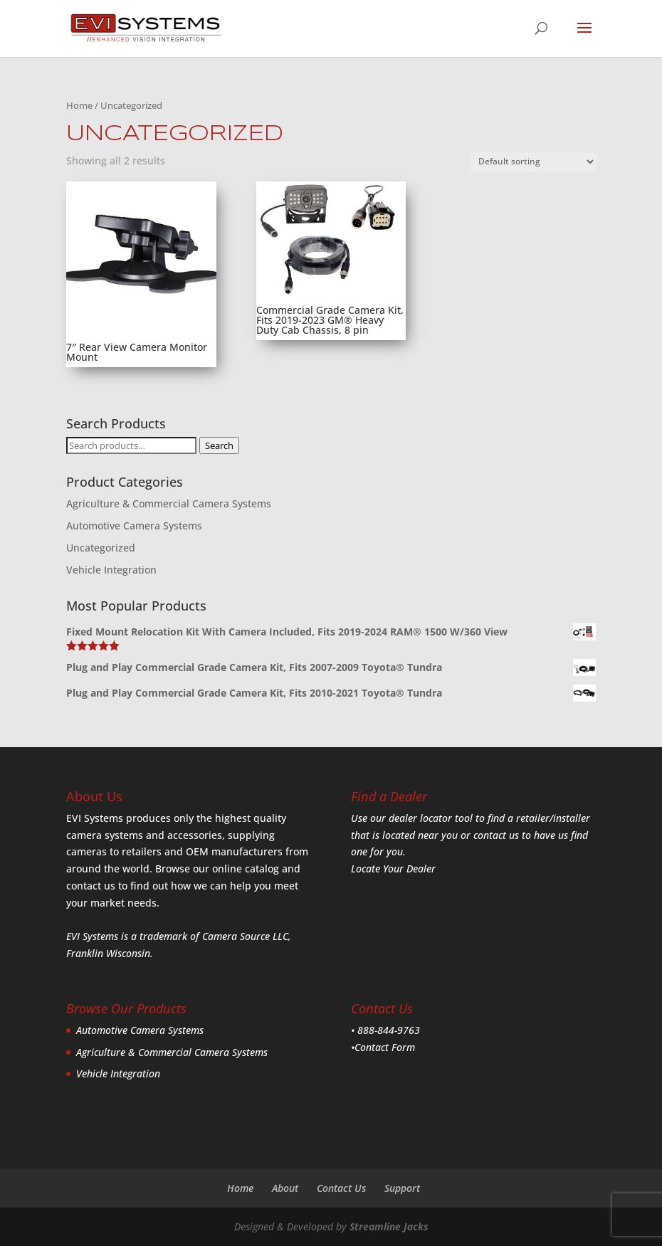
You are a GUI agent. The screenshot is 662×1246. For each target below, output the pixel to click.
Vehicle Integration (111, 569)
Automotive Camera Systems (134, 525)
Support (402, 1188)
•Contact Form (383, 1047)
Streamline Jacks (389, 1226)
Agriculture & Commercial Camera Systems (168, 503)
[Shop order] (533, 161)
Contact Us (341, 1188)
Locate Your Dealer (393, 868)
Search (219, 445)
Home (79, 105)
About (285, 1188)
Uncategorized (100, 547)
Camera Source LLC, (245, 936)
